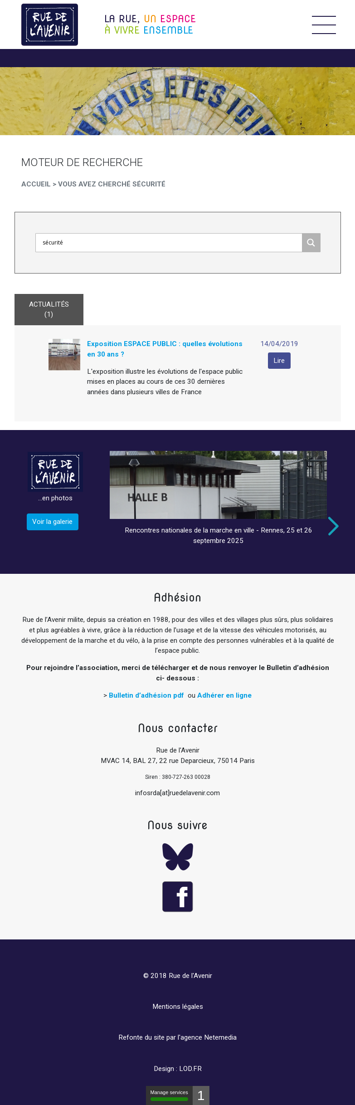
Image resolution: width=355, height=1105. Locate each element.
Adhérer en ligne (224, 695)
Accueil (36, 184)
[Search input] (171, 243)
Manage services (169, 1095)
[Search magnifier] (311, 243)
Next (331, 526)
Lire (279, 361)
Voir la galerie (52, 522)
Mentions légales (177, 1006)
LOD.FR (190, 1069)
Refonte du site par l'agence (160, 1037)
